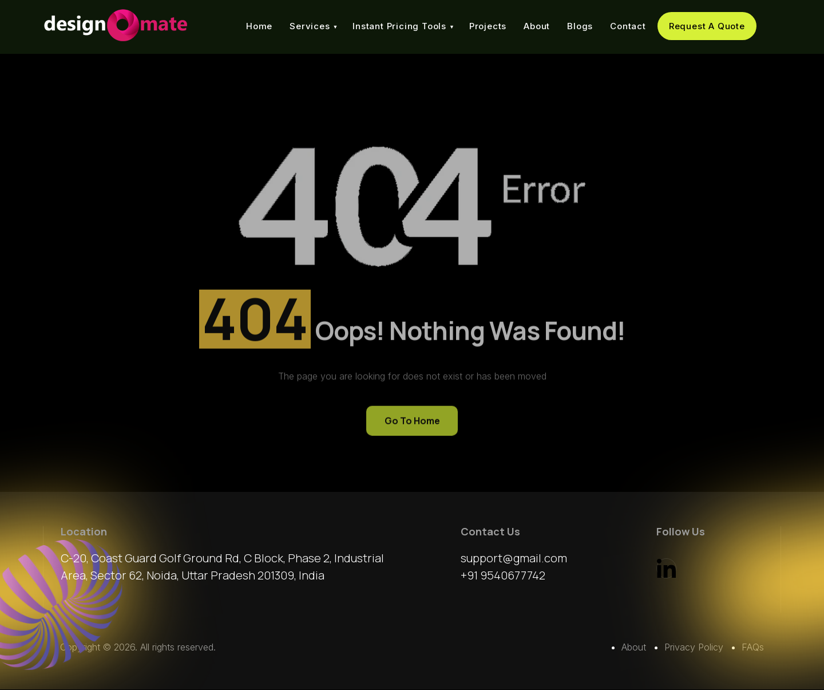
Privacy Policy (693, 647)
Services (310, 26)
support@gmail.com (514, 558)
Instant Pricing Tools (399, 26)
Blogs (580, 26)
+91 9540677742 (503, 575)
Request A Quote (707, 26)
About (537, 26)
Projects (487, 26)
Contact (628, 26)
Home (259, 26)
